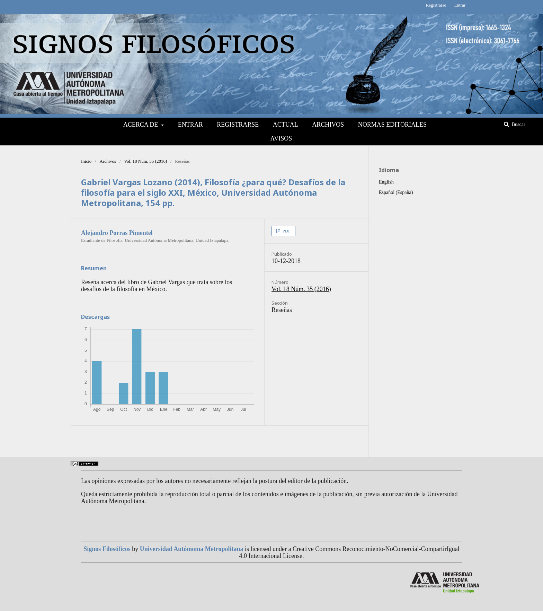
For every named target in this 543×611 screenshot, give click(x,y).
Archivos (328, 124)
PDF (286, 231)
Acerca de (141, 124)
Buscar (517, 124)
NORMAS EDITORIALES (392, 124)
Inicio (86, 161)
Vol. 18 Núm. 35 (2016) (145, 161)
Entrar (190, 124)
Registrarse (238, 124)
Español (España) (396, 192)
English (386, 182)
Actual (285, 124)
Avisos (281, 138)
